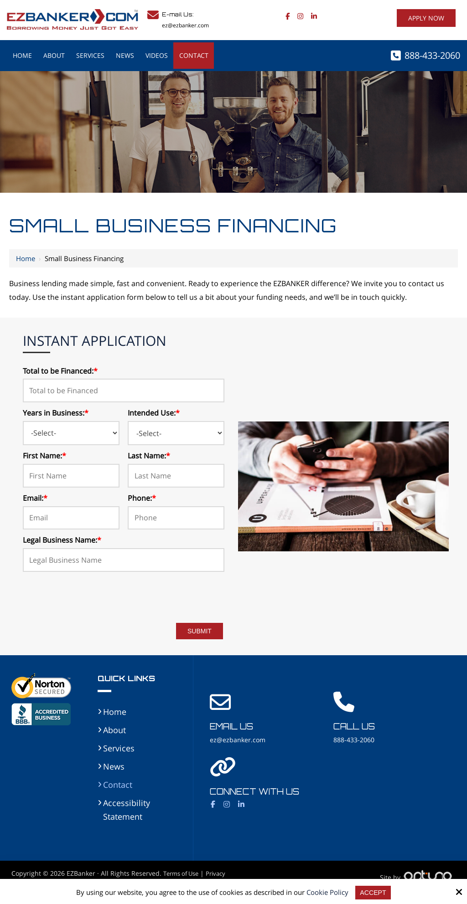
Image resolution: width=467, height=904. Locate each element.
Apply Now (426, 18)
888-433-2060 (432, 55)
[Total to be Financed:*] (124, 390)
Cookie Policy (327, 892)
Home (25, 258)
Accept (373, 892)
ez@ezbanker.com (185, 25)
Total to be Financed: (60, 371)
